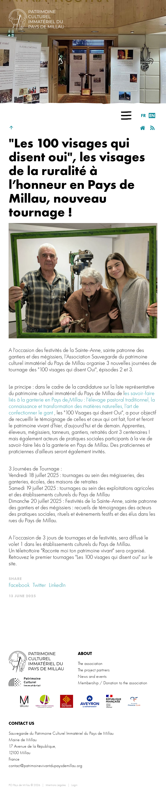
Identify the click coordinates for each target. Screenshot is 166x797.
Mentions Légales (56, 785)
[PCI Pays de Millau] (36, 19)
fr (143, 115)
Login (74, 785)
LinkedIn (57, 585)
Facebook (19, 585)
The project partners (94, 669)
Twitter (39, 585)
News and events (92, 676)
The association (90, 663)
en (152, 115)
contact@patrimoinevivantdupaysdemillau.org (45, 765)
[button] (126, 115)
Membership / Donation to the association (112, 682)
